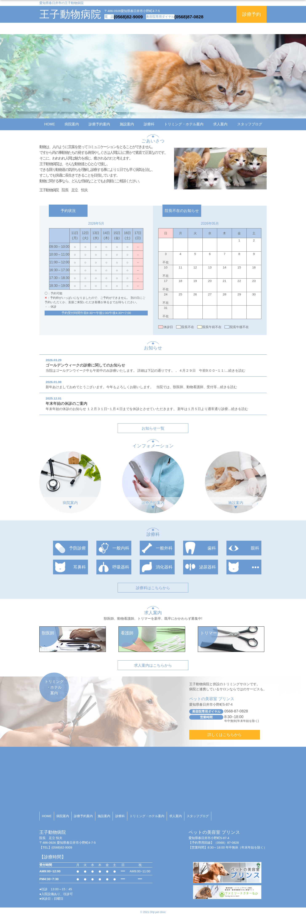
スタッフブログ (249, 124)
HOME (49, 124)
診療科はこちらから (153, 588)
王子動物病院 (70, 14)
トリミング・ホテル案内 (184, 124)
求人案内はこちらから (153, 665)
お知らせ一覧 (153, 428)
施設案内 (127, 124)
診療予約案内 (99, 124)
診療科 (149, 124)
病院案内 (72, 124)
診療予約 (251, 14)
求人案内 (220, 124)
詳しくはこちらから (225, 735)
